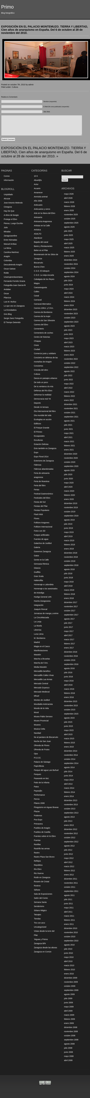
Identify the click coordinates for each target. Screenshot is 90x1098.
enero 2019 (69, 549)
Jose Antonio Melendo (13, 203)
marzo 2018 (69, 590)
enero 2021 (69, 450)
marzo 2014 (69, 788)
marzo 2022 (69, 392)
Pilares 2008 (39, 803)
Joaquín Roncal (40, 609)
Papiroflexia (39, 766)
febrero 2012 (69, 870)
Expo (36, 452)
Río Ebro (38, 869)
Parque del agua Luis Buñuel (46, 770)
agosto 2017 (69, 619)
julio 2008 (68, 1048)
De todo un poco (41, 382)
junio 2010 (68, 953)
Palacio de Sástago (42, 762)
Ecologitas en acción (43, 419)
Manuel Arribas (10, 244)
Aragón (7, 256)
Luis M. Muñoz (10, 302)
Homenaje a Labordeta (43, 584)
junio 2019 (68, 528)
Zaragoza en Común (43, 952)
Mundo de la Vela (41, 708)
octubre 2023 (69, 318)
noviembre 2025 (71, 214)
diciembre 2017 (70, 602)
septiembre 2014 (71, 763)
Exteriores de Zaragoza (44, 461)
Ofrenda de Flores (41, 745)
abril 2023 (68, 342)
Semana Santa (40, 902)
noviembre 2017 (71, 606)
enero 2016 (69, 697)
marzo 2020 (69, 491)
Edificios (37, 423)
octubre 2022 (69, 363)
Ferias (36, 489)
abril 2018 (68, 586)
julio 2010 (68, 949)
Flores (36, 518)
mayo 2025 (69, 239)
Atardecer (38, 238)
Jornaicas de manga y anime (46, 613)
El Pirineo (38, 432)
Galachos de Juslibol (43, 543)
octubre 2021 (69, 412)
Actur (36, 184)
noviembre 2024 (71, 264)
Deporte (37, 403)
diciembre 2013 (70, 800)
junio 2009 (68, 1002)
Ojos (36, 754)
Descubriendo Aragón (13, 264)
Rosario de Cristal (41, 881)
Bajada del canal (41, 242)
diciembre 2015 (70, 701)
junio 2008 (68, 1052)
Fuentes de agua (41, 539)
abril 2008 (68, 1060)
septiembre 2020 (71, 466)
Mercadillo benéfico (42, 671)
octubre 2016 (69, 660)
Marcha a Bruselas (42, 659)
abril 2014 (68, 784)
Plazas (37, 811)
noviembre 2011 (71, 883)
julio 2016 (68, 672)
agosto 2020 (69, 470)
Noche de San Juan (42, 741)
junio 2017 (68, 627)
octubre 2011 (69, 887)
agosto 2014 (69, 767)
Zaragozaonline (10, 236)
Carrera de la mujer (42, 316)
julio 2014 (68, 771)
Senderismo (39, 906)
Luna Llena (38, 634)
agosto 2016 (69, 668)
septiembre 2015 (71, 714)
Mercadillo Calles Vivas (44, 675)
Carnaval (38, 300)
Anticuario (38, 205)
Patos (36, 787)
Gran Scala (39, 576)
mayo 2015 (69, 730)
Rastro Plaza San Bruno (44, 857)
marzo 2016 (69, 689)
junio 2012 (68, 854)
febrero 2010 (69, 969)
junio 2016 (68, 677)
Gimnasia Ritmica (41, 564)
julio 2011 (68, 899)
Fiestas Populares (41, 510)
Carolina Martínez (11, 252)
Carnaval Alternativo (42, 304)
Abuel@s (38, 180)
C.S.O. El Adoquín (42, 271)
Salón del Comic (41, 898)
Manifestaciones (41, 650)
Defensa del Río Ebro (43, 390)
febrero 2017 (69, 644)
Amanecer (38, 192)
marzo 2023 (69, 346)
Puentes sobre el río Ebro (45, 836)
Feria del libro (40, 485)
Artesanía (38, 217)
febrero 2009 (69, 1019)
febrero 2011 (69, 920)
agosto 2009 (69, 994)
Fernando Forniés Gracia (14, 281)
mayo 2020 (69, 483)
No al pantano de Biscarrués (46, 737)
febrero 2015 (69, 743)
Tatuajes (37, 914)
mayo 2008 (69, 1056)
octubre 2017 (69, 611)
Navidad (37, 733)
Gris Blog (8, 314)
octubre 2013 (69, 809)
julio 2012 (68, 850)
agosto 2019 (69, 520)
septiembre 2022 (71, 367)
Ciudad (37, 349)
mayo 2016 (69, 681)
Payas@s (38, 791)
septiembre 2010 (71, 941)
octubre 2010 (69, 936)
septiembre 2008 (71, 1040)
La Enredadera (10, 310)
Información (9, 180)
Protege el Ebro (10, 219)
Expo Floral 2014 (41, 456)
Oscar (6, 293)
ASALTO (37, 234)
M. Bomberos (39, 638)
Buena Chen (39, 267)
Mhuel (36, 696)
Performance (39, 795)
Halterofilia (38, 580)
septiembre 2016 (71, 664)
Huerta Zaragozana (42, 601)
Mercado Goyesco (42, 688)
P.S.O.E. (37, 758)
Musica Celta (39, 729)
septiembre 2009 (71, 990)
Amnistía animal (41, 197)
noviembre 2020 (71, 458)
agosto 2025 (69, 227)
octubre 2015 (69, 710)
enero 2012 (69, 875)
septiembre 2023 (71, 322)
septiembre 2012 (71, 842)
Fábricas (37, 465)
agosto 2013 (69, 817)
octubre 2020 (69, 462)
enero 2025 (69, 256)
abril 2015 (68, 734)
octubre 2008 (69, 1035)
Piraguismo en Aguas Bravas (46, 807)
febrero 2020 (69, 495)
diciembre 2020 (70, 454)
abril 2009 (68, 1011)
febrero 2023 (69, 351)
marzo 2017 (69, 639)
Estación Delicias (41, 444)
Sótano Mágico (40, 910)
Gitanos (37, 568)
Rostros (37, 886)
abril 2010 (68, 961)
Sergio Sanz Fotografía (14, 318)
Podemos (38, 815)
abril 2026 (68, 198)
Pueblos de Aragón (42, 828)
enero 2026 (69, 210)
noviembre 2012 (71, 833)
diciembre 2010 (70, 928)
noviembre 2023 (71, 313)
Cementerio (39, 329)
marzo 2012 (69, 866)
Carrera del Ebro (41, 324)
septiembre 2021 (71, 417)
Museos (37, 725)
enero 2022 (69, 400)
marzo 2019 (69, 540)
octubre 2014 (69, 759)
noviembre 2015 (71, 705)
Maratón (37, 655)
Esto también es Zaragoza (45, 448)
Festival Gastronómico (43, 494)
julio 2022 (68, 375)
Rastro (37, 853)
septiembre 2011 (71, 891)
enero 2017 (69, 648)
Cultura (15, 87)
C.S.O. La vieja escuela (44, 275)
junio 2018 (68, 578)
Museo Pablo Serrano (43, 716)
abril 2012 (68, 862)
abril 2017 (68, 635)
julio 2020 (68, 474)
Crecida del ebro (41, 370)
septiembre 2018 (71, 565)
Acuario (37, 188)
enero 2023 (69, 355)
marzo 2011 (69, 916)
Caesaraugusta (40, 287)
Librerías (37, 630)
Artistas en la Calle (42, 225)
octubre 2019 (69, 511)
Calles (36, 291)
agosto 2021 (69, 421)
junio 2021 (68, 429)
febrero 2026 (69, 206)
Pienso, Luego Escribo (13, 223)
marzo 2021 (69, 441)
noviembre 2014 (71, 755)
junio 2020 (68, 478)
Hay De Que (9, 211)
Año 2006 (38, 201)
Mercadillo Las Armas (43, 679)
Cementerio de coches (43, 333)
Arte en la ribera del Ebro (44, 213)
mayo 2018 (69, 582)
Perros (37, 799)
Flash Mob (38, 514)
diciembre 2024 (70, 260)
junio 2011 (68, 903)
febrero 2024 (69, 301)
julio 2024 (68, 280)
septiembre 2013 (71, 813)
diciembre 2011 (70, 879)
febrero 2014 (69, 792)
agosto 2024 (69, 276)
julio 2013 (68, 821)
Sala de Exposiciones (43, 894)
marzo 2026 (69, 202)
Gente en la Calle (41, 560)
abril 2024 (68, 293)
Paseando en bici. (41, 778)
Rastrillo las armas (42, 848)
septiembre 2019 (71, 516)
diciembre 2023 (70, 309)
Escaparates (39, 436)
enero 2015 (69, 747)
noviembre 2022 (71, 359)
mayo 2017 (69, 631)
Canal (36, 296)
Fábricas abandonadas (43, 469)
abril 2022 (68, 388)
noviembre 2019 (71, 507)
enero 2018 (69, 598)
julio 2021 (68, 425)
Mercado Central (41, 683)
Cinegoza (8, 207)
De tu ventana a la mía (43, 386)
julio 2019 (68, 524)
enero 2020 (69, 499)
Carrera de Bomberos (43, 312)
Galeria (37, 547)
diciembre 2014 (70, 751)
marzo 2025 (69, 247)
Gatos (36, 556)
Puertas (37, 840)
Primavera (38, 824)
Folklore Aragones (41, 522)
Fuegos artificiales (41, 535)
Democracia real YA (42, 399)
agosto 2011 (69, 895)
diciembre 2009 (70, 978)
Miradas (7, 231)
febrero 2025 (69, 252)
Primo (7, 6)
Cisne (36, 345)
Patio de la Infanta (41, 782)
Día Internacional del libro (45, 411)
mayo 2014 (69, 780)
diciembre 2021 (70, 404)
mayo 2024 (69, 289)
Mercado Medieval (42, 692)
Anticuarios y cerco (42, 209)
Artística (37, 230)
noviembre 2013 (71, 804)
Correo (7, 176)
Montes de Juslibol (42, 700)
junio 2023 (68, 334)
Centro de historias (42, 337)
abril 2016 (68, 685)
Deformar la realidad (42, 395)
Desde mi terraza (41, 407)
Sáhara (37, 890)
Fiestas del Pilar (41, 506)
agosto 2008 (69, 1044)
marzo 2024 (69, 297)
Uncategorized (40, 927)
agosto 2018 (69, 569)
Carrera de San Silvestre (44, 320)
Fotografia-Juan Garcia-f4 (15, 285)
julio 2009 (68, 998)
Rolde (6, 273)
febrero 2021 (69, 445)
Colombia (8, 260)
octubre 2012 (69, 837)
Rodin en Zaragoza (42, 877)
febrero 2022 (69, 396)
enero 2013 (69, 825)
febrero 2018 (69, 594)
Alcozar (7, 198)
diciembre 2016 (70, 652)
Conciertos (38, 366)
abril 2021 (68, 437)
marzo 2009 (69, 1015)
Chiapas (37, 341)
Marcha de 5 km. (41, 663)
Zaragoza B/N (40, 943)
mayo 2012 (69, 858)
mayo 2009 (69, 1007)
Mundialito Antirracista (43, 704)
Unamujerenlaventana (13, 277)
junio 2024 (68, 285)
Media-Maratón (40, 667)
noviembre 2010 (71, 932)
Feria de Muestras (41, 481)
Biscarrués (38, 263)
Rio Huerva (39, 873)
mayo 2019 (69, 532)
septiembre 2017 (71, 615)
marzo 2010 (69, 965)
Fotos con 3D (39, 531)
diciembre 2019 (70, 503)
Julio (6, 227)
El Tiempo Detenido (12, 322)
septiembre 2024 (71, 272)
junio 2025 (68, 235)
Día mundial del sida (42, 415)
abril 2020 (68, 487)
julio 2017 (68, 623)
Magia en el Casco (42, 646)
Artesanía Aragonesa (43, 221)
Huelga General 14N (43, 597)
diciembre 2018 (70, 553)
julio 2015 (68, 722)
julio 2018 (68, 573)
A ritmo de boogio (11, 215)
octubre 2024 (69, 268)
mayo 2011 (69, 908)
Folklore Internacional (43, 527)
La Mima (7, 248)
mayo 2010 (69, 957)
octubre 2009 (69, 986)
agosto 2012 (69, 846)
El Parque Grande (41, 428)
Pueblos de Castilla (42, 832)
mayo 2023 (69, 338)
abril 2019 (68, 536)
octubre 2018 (69, 561)
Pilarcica (7, 298)
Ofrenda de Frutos (42, 749)
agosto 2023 (69, 326)
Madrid (37, 642)
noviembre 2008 (71, 1031)
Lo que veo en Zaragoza (14, 306)
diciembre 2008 (70, 1027)
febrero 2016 (69, 693)
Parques (37, 774)
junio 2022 (68, 379)
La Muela (38, 626)
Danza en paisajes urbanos (45, 378)
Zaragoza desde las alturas (45, 947)
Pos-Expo (38, 820)
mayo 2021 (69, 433)
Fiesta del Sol (40, 502)
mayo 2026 (69, 194)
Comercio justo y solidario (45, 353)
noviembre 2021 (71, 408)
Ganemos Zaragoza (42, 551)
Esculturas (38, 440)
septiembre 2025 (71, 223)
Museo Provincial (41, 721)
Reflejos (37, 861)
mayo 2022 (69, 384)
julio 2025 (68, 231)
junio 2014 (68, 776)
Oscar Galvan (10, 269)
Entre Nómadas (10, 240)
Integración (38, 605)
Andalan (7, 289)
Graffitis (37, 572)
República (38, 865)
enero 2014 (69, 796)
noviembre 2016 (71, 656)
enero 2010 (69, 974)
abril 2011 (68, 912)
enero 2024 (69, 305)
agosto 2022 (69, 371)
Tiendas (37, 919)
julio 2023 (68, 330)
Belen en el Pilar (41, 250)
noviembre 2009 (71, 982)
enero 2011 (69, 924)
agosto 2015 (69, 718)
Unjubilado (8, 194)
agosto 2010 (69, 945)
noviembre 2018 (71, 557)
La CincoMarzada (41, 617)
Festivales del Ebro (42, 498)
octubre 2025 (69, 219)
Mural (36, 712)
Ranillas (37, 844)
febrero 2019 (69, 544)
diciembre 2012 (70, 829)
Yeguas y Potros (41, 939)
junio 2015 (68, 726)
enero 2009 (69, 1023)
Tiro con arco (39, 923)
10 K (36, 176)
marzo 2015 (69, 738)
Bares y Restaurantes (43, 246)
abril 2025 (68, 243)
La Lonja (37, 622)
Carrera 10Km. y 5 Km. (44, 308)
